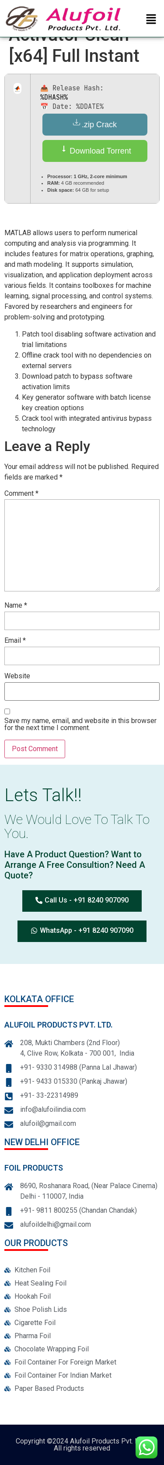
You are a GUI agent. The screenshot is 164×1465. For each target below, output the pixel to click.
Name (15, 605)
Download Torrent (95, 150)
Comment (21, 494)
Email (15, 641)
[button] (151, 19)
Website (17, 676)
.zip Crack (95, 123)
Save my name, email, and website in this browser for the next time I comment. (80, 724)
